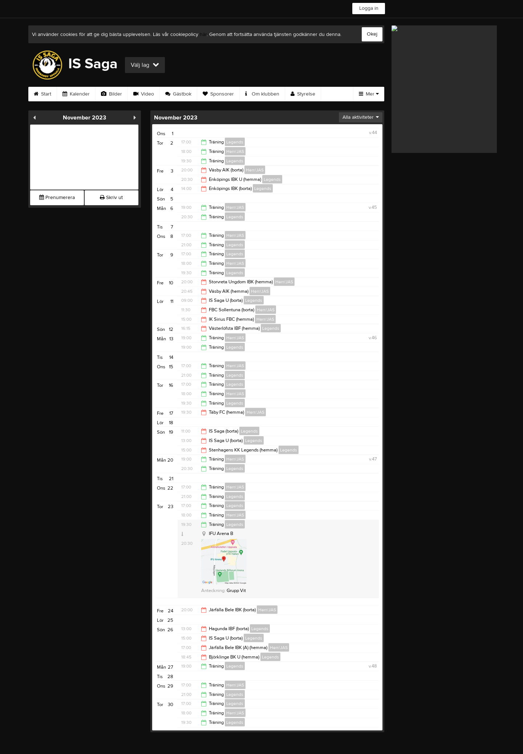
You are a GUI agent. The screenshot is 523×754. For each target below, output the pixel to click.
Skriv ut (111, 197)
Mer (369, 94)
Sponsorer (218, 94)
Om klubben (262, 94)
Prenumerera (57, 197)
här (203, 34)
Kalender (76, 94)
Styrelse (303, 94)
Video (143, 94)
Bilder (111, 94)
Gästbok (178, 94)
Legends (234, 142)
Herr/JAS (235, 151)
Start (42, 94)
